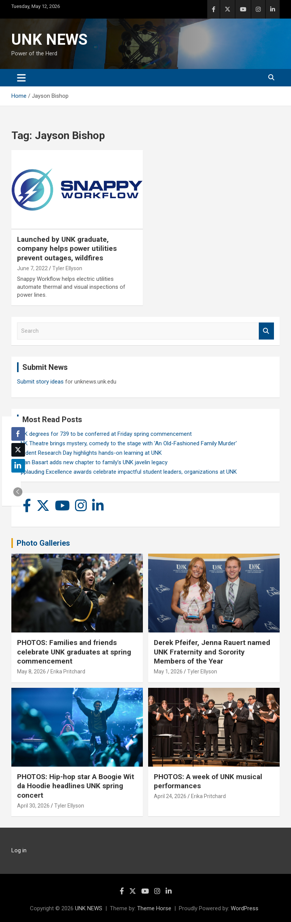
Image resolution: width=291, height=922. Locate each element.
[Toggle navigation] (21, 77)
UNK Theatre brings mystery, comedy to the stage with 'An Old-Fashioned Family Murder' (127, 443)
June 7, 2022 (32, 268)
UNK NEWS (49, 40)
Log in (19, 850)
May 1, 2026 (168, 671)
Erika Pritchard (67, 671)
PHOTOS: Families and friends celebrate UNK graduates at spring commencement (74, 651)
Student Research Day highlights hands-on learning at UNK (89, 452)
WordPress (244, 908)
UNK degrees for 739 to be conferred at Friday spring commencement (104, 433)
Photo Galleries (43, 543)
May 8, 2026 (31, 671)
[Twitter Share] (18, 450)
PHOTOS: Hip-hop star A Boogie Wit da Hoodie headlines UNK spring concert (75, 786)
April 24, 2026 (170, 796)
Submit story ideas (40, 381)
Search (266, 331)
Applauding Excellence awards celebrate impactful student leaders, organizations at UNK (127, 471)
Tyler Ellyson (67, 268)
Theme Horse (154, 908)
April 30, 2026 (33, 806)
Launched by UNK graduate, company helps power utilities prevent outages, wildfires (67, 248)
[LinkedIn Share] (18, 466)
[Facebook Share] (18, 434)
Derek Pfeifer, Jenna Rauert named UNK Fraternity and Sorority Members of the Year (212, 651)
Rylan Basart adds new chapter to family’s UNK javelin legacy (92, 462)
